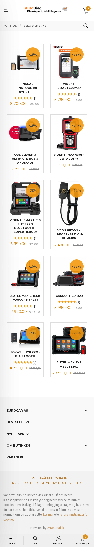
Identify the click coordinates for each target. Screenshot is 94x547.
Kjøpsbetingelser (53, 477)
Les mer (48, 514)
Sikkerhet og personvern (29, 483)
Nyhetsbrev (62, 483)
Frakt (31, 477)
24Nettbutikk (55, 528)
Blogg (80, 483)
